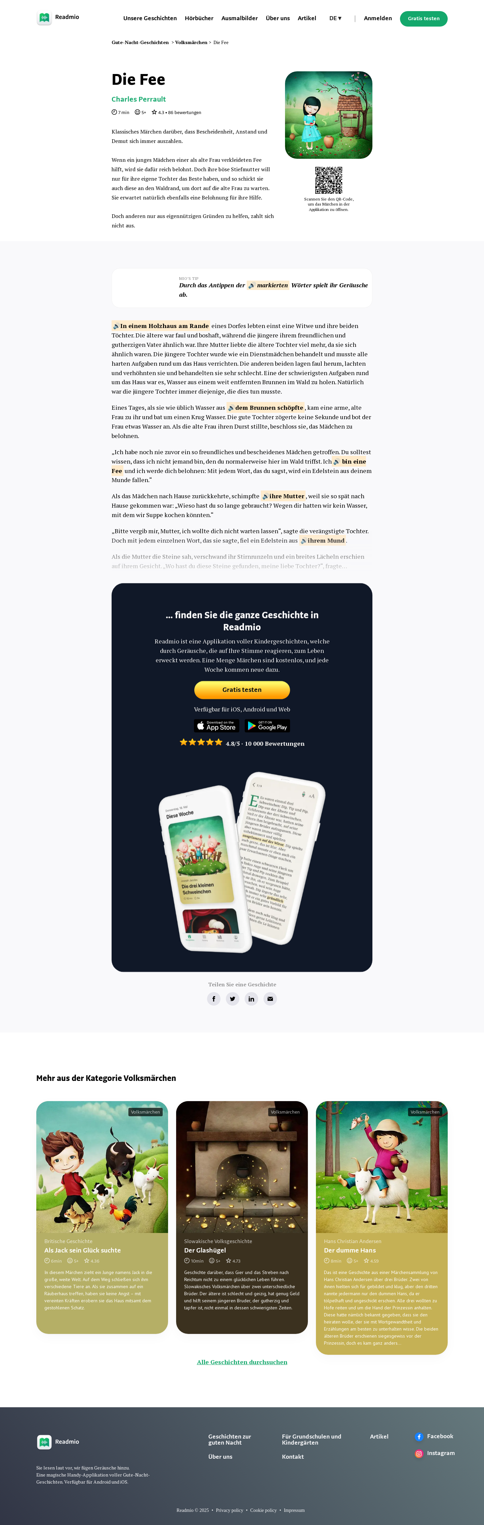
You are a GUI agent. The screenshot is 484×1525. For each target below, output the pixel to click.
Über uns (278, 18)
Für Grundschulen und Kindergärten (311, 1440)
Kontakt (293, 1457)
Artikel (307, 18)
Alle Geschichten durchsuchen (242, 1362)
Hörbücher (199, 18)
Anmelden (378, 18)
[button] (335, 18)
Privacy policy (229, 1510)
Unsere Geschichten (150, 18)
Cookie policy (263, 1510)
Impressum (294, 1510)
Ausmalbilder (239, 18)
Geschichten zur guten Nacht (229, 1440)
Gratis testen (424, 19)
